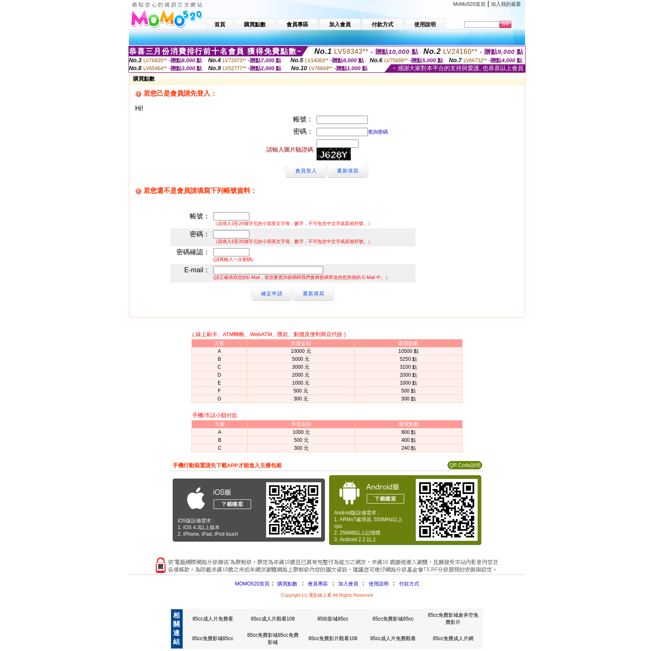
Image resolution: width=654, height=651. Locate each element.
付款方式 (409, 584)
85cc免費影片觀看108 (333, 638)
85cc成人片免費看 (212, 619)
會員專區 (318, 584)
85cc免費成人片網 (453, 638)
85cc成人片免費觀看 (393, 638)
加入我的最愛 (506, 4)
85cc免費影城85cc (393, 619)
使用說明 (379, 584)
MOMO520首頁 (252, 584)
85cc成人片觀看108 (272, 619)
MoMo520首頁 (469, 4)
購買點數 (286, 584)
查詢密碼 (378, 132)
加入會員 (348, 584)
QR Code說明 (464, 465)
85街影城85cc (333, 619)
